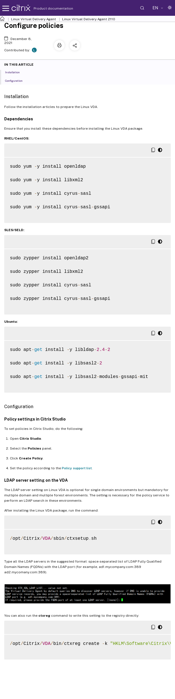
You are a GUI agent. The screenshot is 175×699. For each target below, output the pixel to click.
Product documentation (46, 8)
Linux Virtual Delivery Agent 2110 (88, 19)
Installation (15, 72)
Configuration (17, 80)
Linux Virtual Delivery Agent (33, 19)
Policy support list (77, 468)
